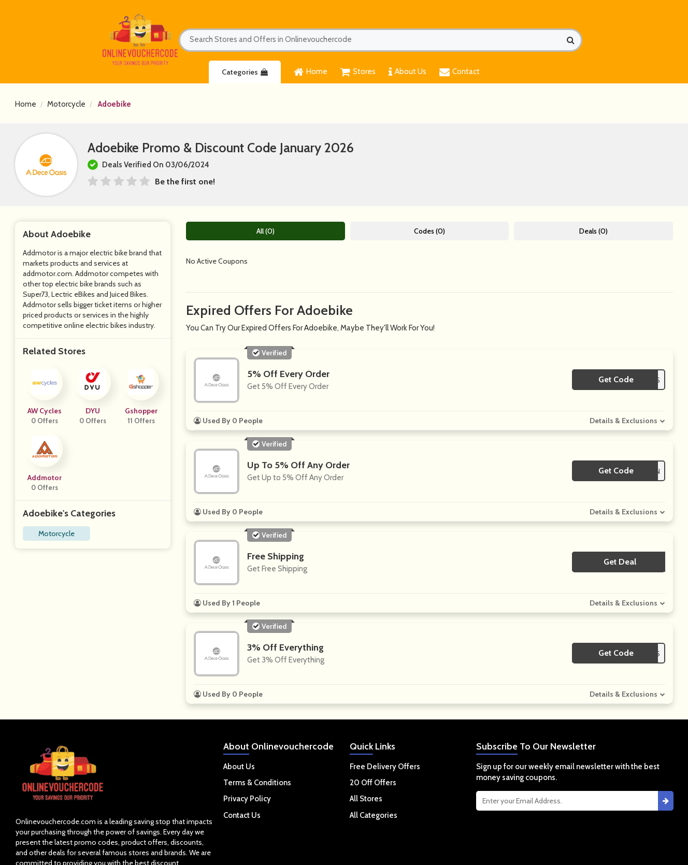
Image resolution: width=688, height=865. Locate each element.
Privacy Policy (247, 798)
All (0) (265, 231)
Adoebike (114, 104)
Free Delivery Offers (385, 766)
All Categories (373, 815)
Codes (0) (429, 231)
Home (310, 72)
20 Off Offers (373, 782)
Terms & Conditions (257, 782)
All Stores (366, 798)
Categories (245, 72)
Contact (459, 72)
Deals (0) (593, 231)
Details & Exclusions (623, 420)
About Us (407, 72)
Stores (358, 72)
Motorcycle (66, 104)
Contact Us (242, 815)
